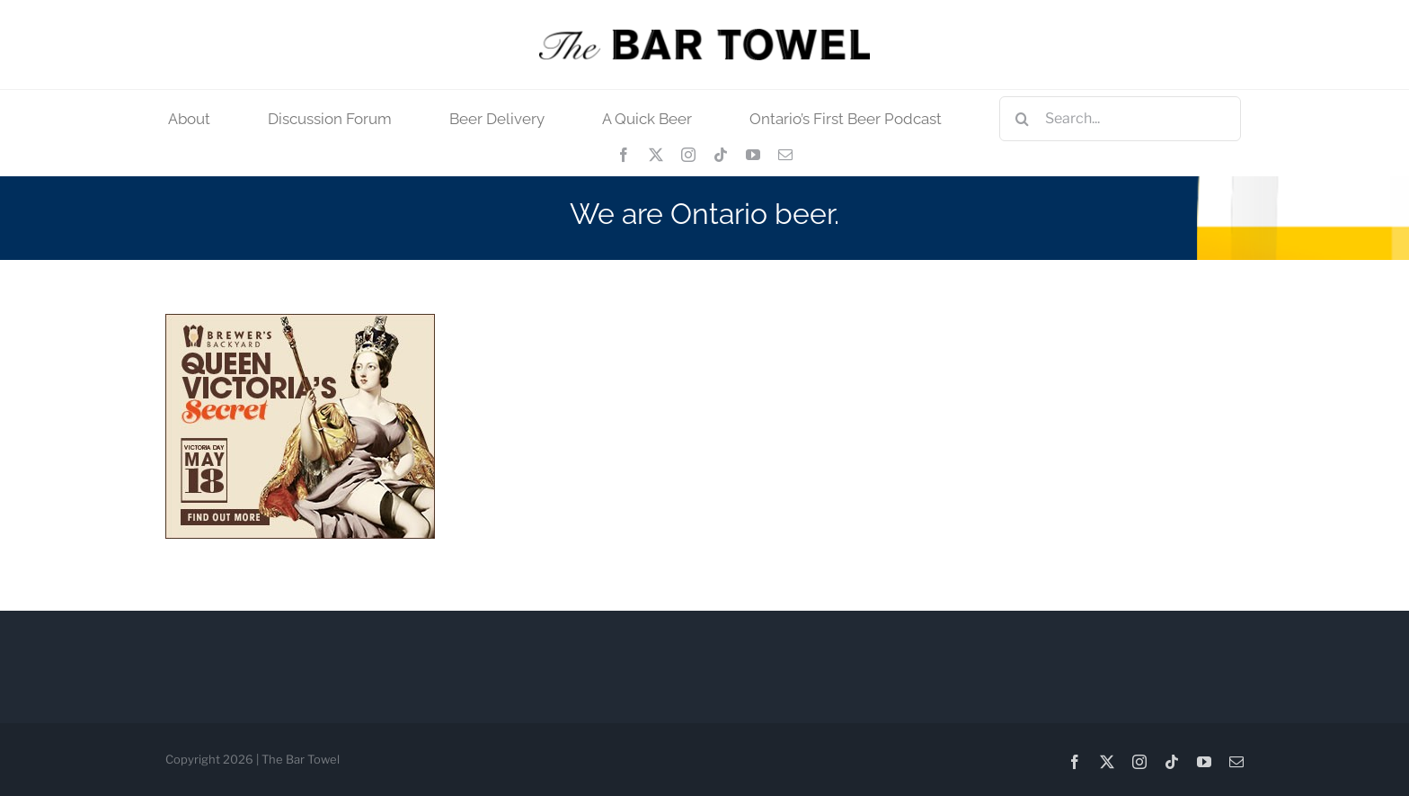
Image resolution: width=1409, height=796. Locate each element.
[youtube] (753, 155)
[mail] (785, 155)
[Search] (1021, 118)
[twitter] (656, 155)
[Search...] (1120, 118)
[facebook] (623, 155)
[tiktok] (720, 155)
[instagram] (688, 155)
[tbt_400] (704, 35)
